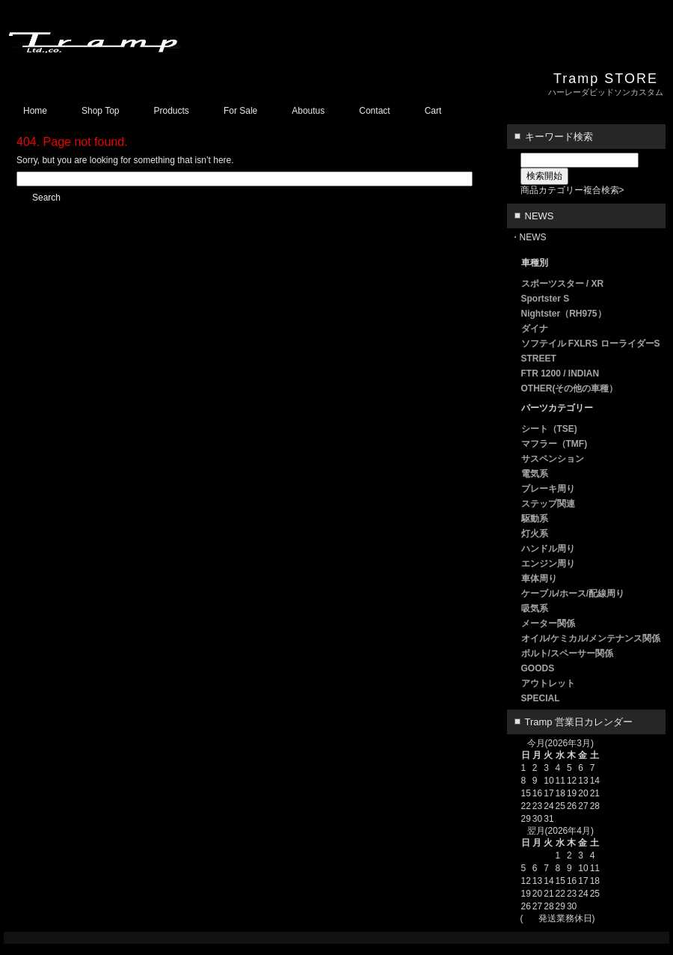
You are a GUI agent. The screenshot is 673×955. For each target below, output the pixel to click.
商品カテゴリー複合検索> (572, 190)
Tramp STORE (605, 78)
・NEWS (529, 237)
